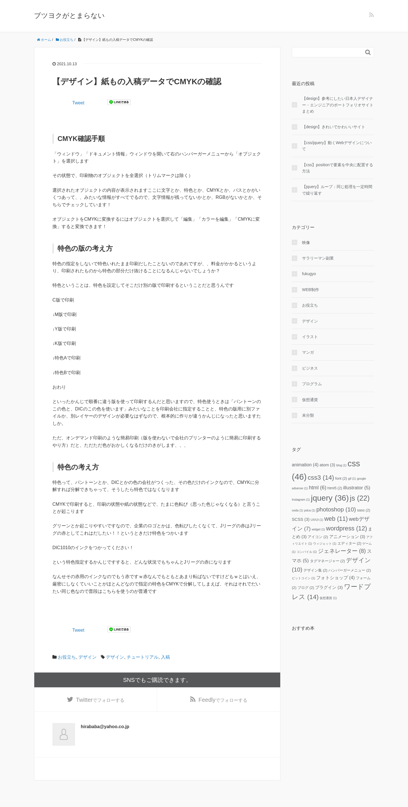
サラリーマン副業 (318, 258)
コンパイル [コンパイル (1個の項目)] (307, 551)
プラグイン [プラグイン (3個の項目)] (329, 587)
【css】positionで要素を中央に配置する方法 (337, 168)
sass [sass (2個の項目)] (363, 510)
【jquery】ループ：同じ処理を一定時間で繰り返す (337, 189)
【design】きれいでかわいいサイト (333, 127)
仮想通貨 (310, 399)
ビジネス (310, 368)
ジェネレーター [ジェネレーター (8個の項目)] (342, 551)
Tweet (78, 102)
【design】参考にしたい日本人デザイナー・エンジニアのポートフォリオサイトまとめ (337, 104)
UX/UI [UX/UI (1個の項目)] (317, 519)
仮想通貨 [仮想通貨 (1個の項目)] (328, 598)
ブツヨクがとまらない (69, 15)
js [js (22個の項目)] (360, 498)
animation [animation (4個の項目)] (305, 464)
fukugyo (309, 273)
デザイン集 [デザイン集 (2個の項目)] (315, 570)
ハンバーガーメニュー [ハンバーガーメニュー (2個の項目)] (349, 570)
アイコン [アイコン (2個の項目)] (318, 537)
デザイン (87, 657)
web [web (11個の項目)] (336, 518)
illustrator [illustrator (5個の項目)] (356, 487)
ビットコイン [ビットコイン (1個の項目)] (303, 578)
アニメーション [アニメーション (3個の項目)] (347, 536)
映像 (306, 242)
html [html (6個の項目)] (317, 487)
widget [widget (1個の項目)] (318, 529)
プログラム (312, 384)
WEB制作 (310, 289)
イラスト (310, 336)
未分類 (308, 415)
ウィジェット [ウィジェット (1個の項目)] (324, 543)
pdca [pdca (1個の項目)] (309, 510)
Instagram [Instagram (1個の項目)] (301, 499)
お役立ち (67, 657)
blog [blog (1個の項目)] (341, 465)
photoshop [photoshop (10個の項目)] (336, 509)
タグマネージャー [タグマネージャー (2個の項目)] (327, 561)
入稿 (165, 657)
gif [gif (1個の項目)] (352, 478)
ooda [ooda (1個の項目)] (297, 510)
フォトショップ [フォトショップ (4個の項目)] (335, 577)
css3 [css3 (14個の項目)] (321, 477)
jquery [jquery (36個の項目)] (330, 498)
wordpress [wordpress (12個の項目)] (346, 528)
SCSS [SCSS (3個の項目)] (300, 519)
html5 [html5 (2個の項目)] (335, 488)
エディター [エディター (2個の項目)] (349, 543)
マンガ (308, 352)
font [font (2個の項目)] (341, 478)
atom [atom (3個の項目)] (327, 465)
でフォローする (100, 700)
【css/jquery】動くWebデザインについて (337, 145)
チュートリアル (142, 657)
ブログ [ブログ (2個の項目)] (306, 587)
